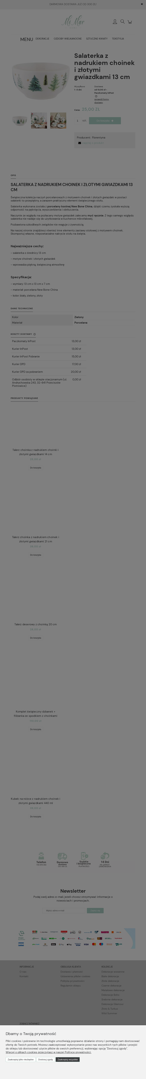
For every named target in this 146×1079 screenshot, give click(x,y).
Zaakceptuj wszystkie (68, 1059)
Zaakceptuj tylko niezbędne (20, 1059)
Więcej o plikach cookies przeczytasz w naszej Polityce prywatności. (48, 1052)
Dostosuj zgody (45, 1059)
